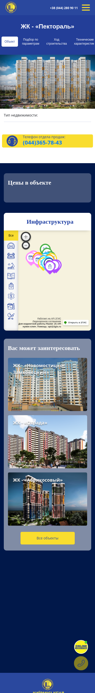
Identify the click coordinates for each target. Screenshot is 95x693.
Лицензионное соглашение (46, 321)
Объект (10, 41)
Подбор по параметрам (30, 41)
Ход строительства (56, 41)
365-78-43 (49, 142)
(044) (29, 142)
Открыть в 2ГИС (77, 322)
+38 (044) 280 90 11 (64, 8)
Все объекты (47, 538)
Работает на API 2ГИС (49, 318)
